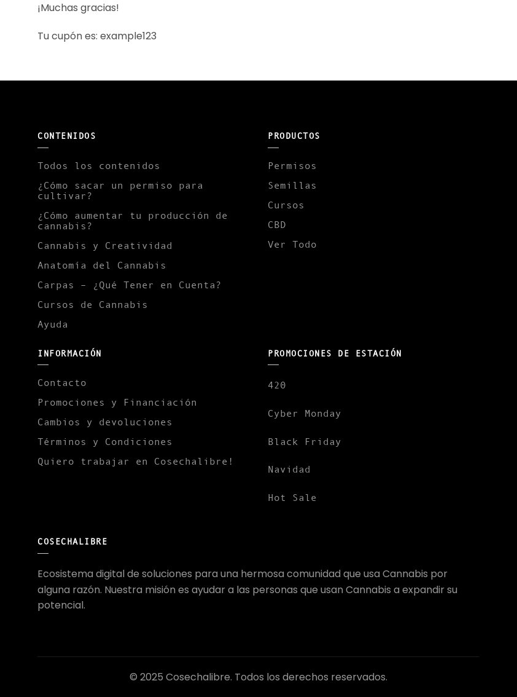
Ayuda (52, 323)
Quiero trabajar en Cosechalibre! (135, 461)
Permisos (292, 165)
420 (277, 384)
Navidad (289, 469)
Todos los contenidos (98, 165)
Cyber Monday (304, 413)
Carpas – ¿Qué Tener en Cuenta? (129, 284)
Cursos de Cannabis (92, 304)
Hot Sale (292, 497)
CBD (277, 224)
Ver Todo (292, 244)
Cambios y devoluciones (105, 421)
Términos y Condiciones (105, 441)
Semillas (292, 185)
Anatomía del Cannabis (101, 264)
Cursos (286, 204)
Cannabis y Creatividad (105, 245)
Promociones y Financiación (117, 402)
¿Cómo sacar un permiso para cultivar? (120, 190)
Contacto (62, 382)
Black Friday (304, 441)
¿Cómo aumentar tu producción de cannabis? (132, 220)
